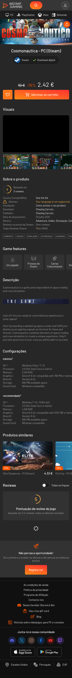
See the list (42, 197)
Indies (51, 220)
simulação (32, 236)
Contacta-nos (36, 599)
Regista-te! (36, 570)
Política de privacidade (36, 589)
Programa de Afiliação (36, 594)
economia (60, 236)
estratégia (46, 236)
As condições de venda (36, 584)
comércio (8, 236)
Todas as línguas (55, 485)
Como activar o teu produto (51, 205)
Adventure (41, 220)
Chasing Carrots (44, 209)
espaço (20, 236)
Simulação (61, 220)
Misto (39, 228)
